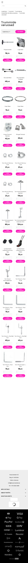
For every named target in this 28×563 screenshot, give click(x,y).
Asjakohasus (7, 32)
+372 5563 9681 (15, 485)
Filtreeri (20, 31)
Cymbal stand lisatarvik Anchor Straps (20, 250)
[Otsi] (14, 5)
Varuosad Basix (7, 77)
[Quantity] (7, 56)
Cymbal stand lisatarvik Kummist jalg (8, 250)
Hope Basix (8, 106)
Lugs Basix (20, 49)
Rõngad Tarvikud (20, 134)
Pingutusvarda (7, 49)
